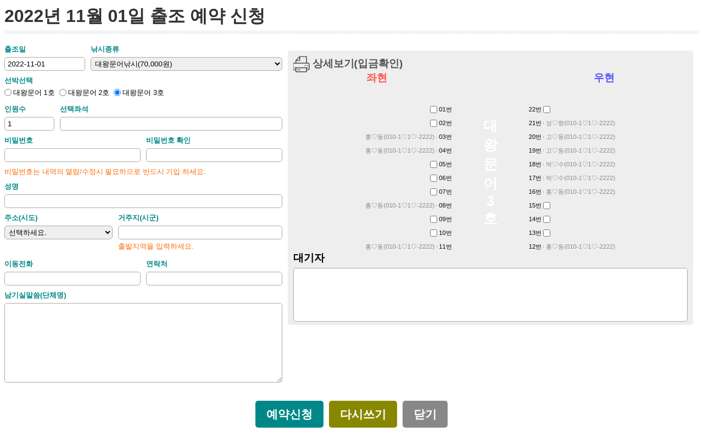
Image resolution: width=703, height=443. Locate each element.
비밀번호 (18, 140)
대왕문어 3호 (139, 92)
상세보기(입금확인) (358, 63)
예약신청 (289, 414)
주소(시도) (21, 218)
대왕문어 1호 (29, 92)
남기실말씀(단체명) (35, 295)
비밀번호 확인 (168, 140)
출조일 (15, 49)
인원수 (15, 109)
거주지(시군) (138, 218)
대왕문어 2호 (84, 92)
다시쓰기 (363, 414)
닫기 (425, 414)
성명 (11, 186)
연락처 (157, 264)
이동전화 (18, 264)
